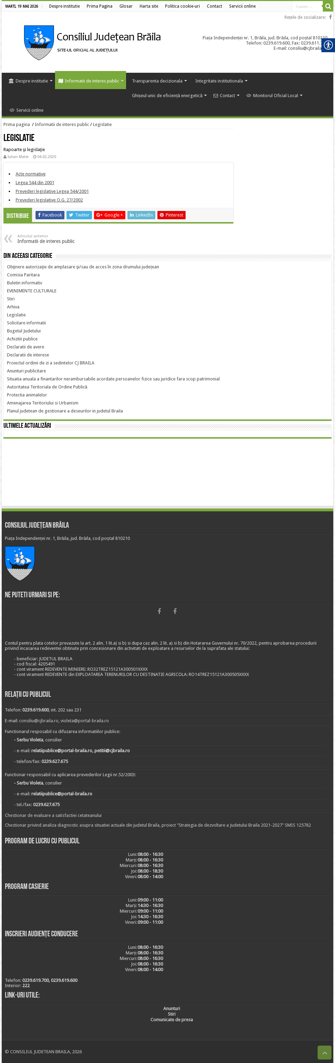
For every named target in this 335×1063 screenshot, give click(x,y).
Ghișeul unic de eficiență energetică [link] (167, 95)
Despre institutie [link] (28, 81)
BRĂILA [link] (167, 473)
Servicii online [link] (26, 110)
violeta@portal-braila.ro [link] (85, 720)
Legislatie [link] (102, 124)
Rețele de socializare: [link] (305, 17)
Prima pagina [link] (16, 124)
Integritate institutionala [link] (219, 81)
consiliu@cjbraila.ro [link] (39, 720)
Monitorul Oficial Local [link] (272, 95)
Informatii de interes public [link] (89, 81)
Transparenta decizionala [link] (157, 81)
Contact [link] (224, 95)
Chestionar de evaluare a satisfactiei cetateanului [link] (53, 815)
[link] (64, 6)
